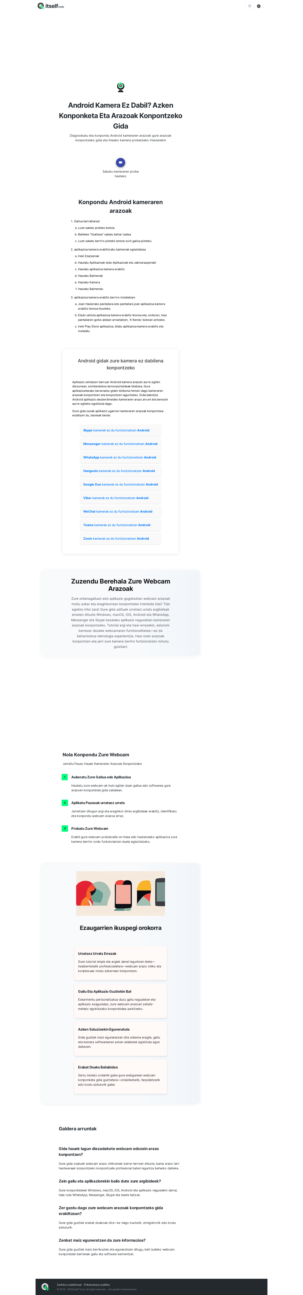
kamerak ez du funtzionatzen (116, 430)
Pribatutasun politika (97, 1284)
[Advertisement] (151, 41)
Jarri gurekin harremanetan (122, 1289)
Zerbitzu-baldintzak (69, 1284)
